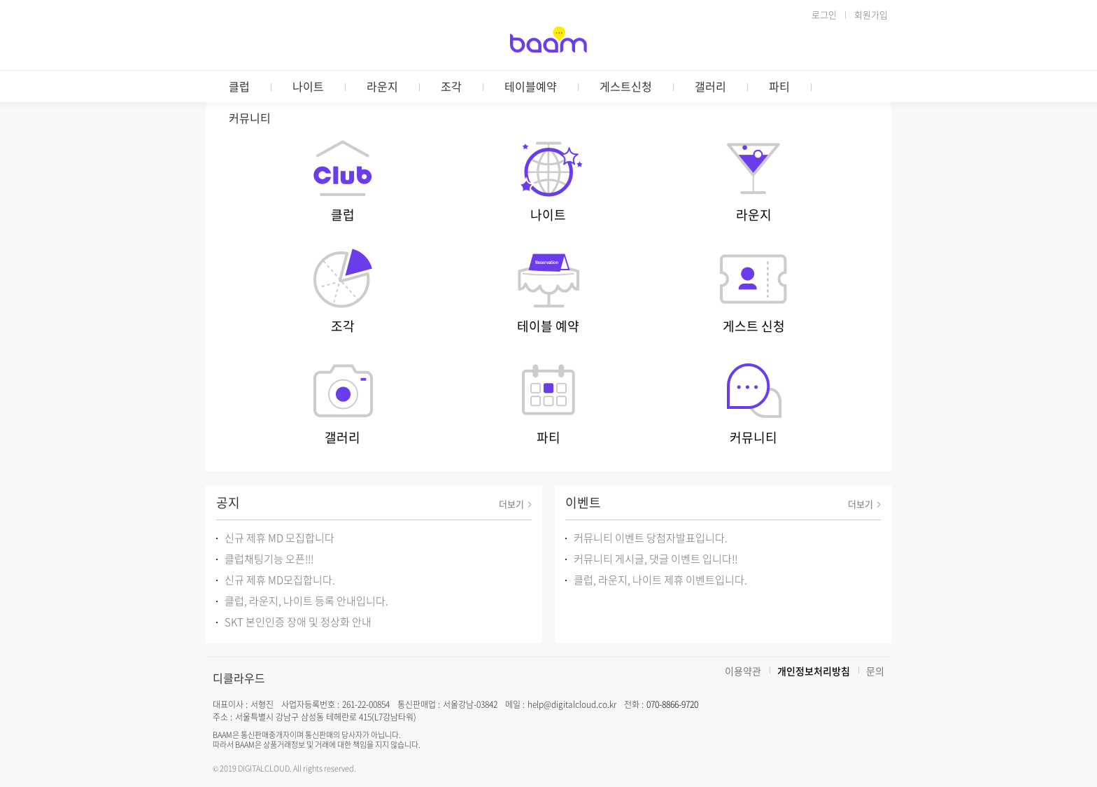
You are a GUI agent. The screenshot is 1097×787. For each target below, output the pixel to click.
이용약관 (743, 671)
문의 (875, 671)
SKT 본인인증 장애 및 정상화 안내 (298, 621)
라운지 (382, 86)
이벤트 (583, 502)
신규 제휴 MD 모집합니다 (279, 537)
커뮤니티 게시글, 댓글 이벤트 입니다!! (655, 558)
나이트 (308, 86)
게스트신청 (626, 86)
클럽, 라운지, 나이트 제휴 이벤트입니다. (660, 579)
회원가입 (871, 14)
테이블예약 (530, 86)
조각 (451, 86)
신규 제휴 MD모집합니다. (280, 579)
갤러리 (710, 86)
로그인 (824, 14)
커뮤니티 (250, 117)
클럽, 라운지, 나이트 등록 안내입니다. (306, 600)
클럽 (239, 86)
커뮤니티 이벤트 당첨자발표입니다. (651, 537)
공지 (228, 502)
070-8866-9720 (672, 704)
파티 (779, 86)
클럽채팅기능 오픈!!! (269, 558)
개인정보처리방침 (813, 671)
